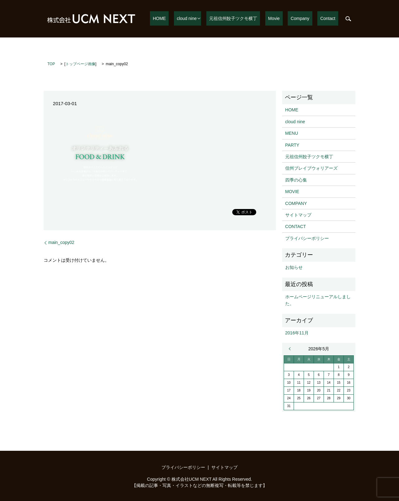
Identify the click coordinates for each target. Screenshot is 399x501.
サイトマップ (298, 214)
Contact (330, 18)
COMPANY (296, 203)
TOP (51, 64)
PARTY (292, 145)
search (348, 18)
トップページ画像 (80, 64)
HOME (188, 18)
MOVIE (292, 191)
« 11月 (291, 349)
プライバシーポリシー (307, 238)
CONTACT (295, 226)
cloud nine (209, 18)
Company (308, 18)
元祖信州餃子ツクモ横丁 (253, 18)
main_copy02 (61, 242)
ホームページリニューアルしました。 (318, 300)
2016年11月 (297, 332)
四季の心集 (296, 180)
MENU (291, 133)
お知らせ (294, 267)
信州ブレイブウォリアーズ (311, 168)
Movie (288, 18)
